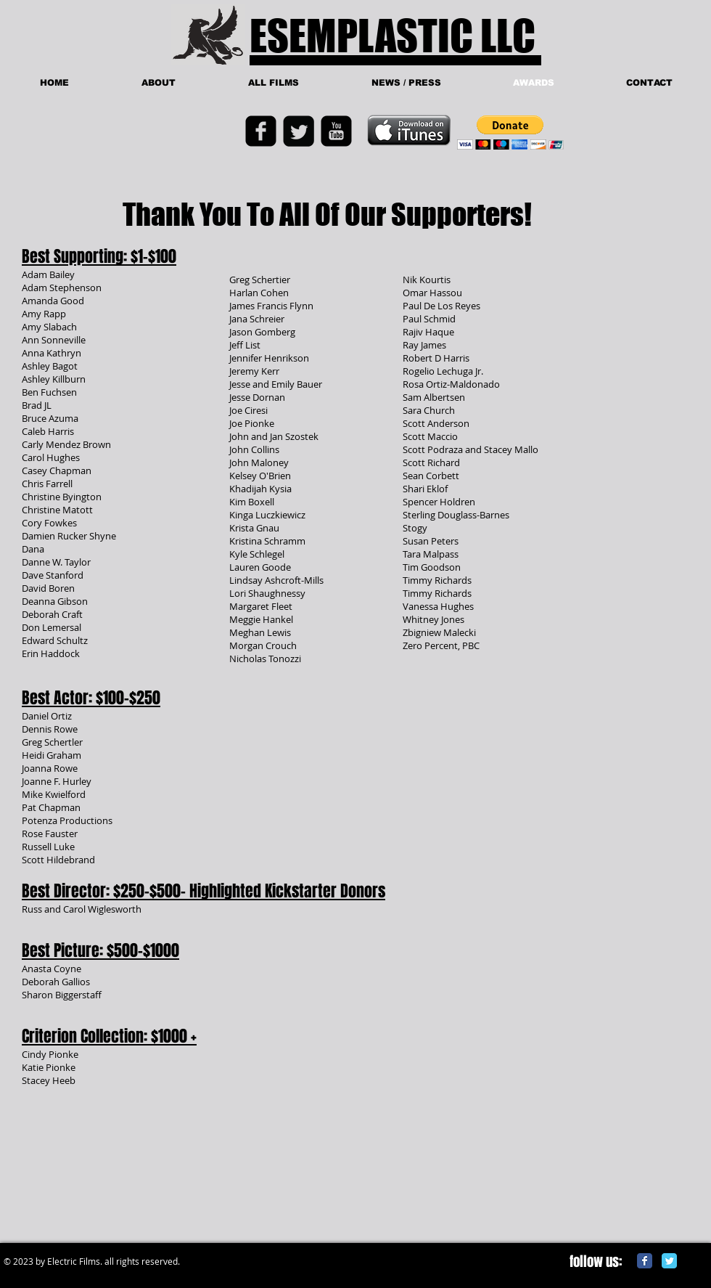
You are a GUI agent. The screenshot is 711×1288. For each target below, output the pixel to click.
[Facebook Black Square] (260, 131)
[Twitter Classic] (669, 1260)
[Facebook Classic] (644, 1260)
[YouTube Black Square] (336, 131)
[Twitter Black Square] (298, 131)
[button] (510, 132)
